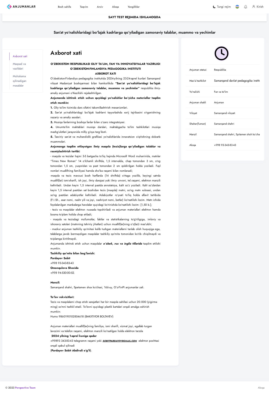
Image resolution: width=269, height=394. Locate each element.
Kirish (257, 6)
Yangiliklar (134, 7)
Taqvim (84, 7)
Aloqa (115, 7)
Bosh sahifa (64, 7)
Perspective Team (26, 387)
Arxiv (100, 7)
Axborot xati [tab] (20, 57)
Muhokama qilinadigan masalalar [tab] (20, 81)
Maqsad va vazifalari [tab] (19, 67)
